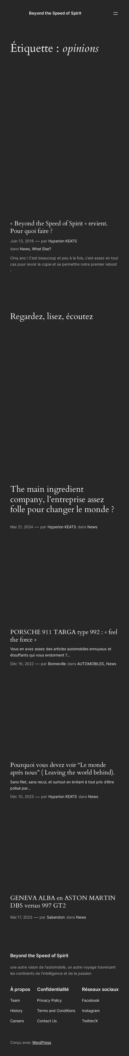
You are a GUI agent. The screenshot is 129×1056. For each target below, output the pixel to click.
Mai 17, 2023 (21, 917)
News (25, 248)
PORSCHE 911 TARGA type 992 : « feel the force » (63, 636)
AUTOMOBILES (90, 663)
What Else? (41, 248)
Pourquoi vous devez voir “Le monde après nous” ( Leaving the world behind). (62, 768)
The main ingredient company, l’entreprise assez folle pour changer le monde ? (62, 499)
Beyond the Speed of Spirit (55, 13)
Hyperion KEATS (62, 241)
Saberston (56, 917)
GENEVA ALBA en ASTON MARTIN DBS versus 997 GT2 (63, 901)
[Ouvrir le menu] (115, 13)
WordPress (41, 1042)
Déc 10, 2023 (22, 796)
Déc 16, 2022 (22, 663)
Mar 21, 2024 (21, 526)
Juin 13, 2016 (22, 241)
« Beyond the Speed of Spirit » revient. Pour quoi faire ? (59, 227)
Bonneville (57, 663)
